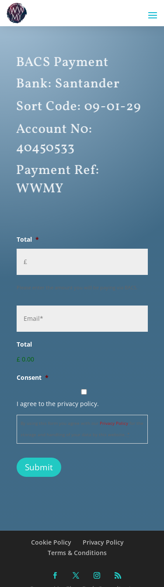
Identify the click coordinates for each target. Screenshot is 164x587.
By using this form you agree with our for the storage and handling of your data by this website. (82, 429)
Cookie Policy (51, 542)
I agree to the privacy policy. (58, 403)
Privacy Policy (114, 423)
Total (28, 239)
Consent (33, 378)
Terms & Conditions (77, 553)
